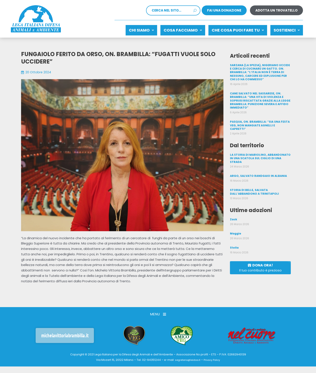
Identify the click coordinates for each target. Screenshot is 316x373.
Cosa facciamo (172, 29)
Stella (234, 239)
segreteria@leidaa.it (186, 358)
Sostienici (284, 29)
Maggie (235, 225)
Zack (233, 211)
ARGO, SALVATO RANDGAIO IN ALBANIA (257, 168)
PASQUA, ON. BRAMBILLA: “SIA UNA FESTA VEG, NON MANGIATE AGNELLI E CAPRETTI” (259, 119)
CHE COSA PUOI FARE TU (231, 29)
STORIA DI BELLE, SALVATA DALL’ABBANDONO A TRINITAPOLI (254, 183)
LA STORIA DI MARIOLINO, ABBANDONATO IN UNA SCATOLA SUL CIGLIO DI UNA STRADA (259, 150)
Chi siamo (126, 29)
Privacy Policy (213, 358)
